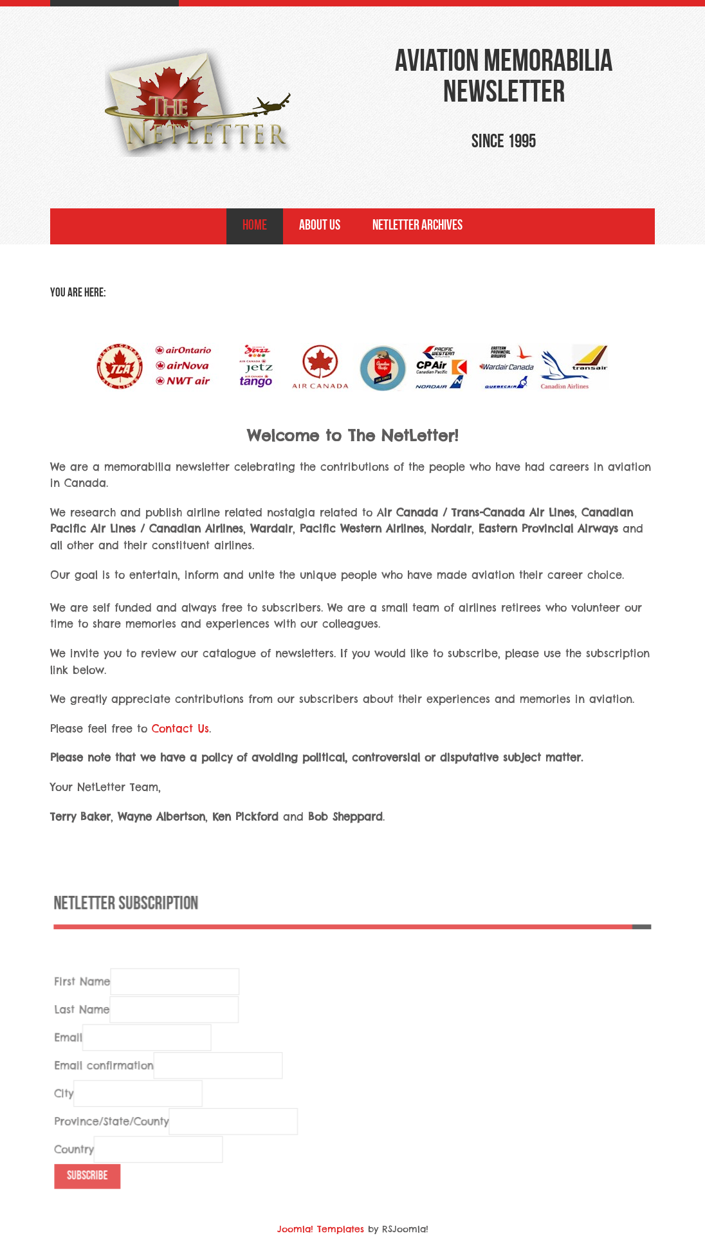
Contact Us (180, 728)
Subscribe (91, 1192)
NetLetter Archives (417, 226)
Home (255, 226)
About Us (319, 226)
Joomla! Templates (320, 1229)
